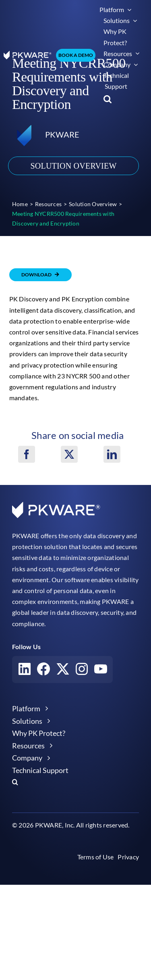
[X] (69, 454)
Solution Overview (73, 165)
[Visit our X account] (62, 670)
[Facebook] (26, 454)
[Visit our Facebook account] (43, 670)
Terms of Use (95, 857)
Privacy (128, 857)
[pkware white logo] (28, 54)
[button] (107, 99)
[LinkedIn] (111, 454)
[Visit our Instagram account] (82, 671)
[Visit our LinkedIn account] (25, 671)
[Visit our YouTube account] (100, 670)
